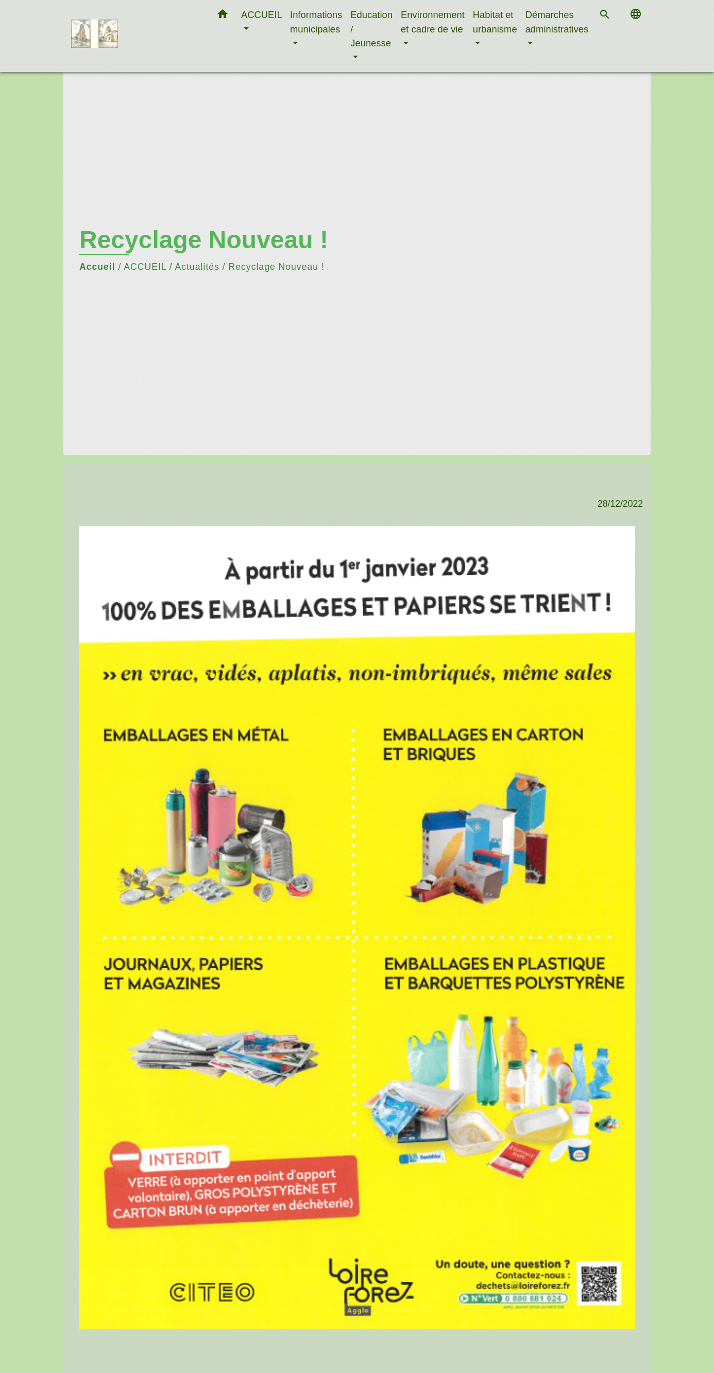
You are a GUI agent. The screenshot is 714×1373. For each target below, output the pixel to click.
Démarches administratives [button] (557, 22)
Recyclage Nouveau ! (277, 267)
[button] (222, 16)
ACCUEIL (145, 267)
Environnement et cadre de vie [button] (433, 22)
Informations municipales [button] (316, 22)
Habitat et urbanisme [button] (495, 22)
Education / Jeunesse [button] (371, 28)
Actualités (197, 267)
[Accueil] (135, 36)
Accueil (97, 267)
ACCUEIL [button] (261, 14)
